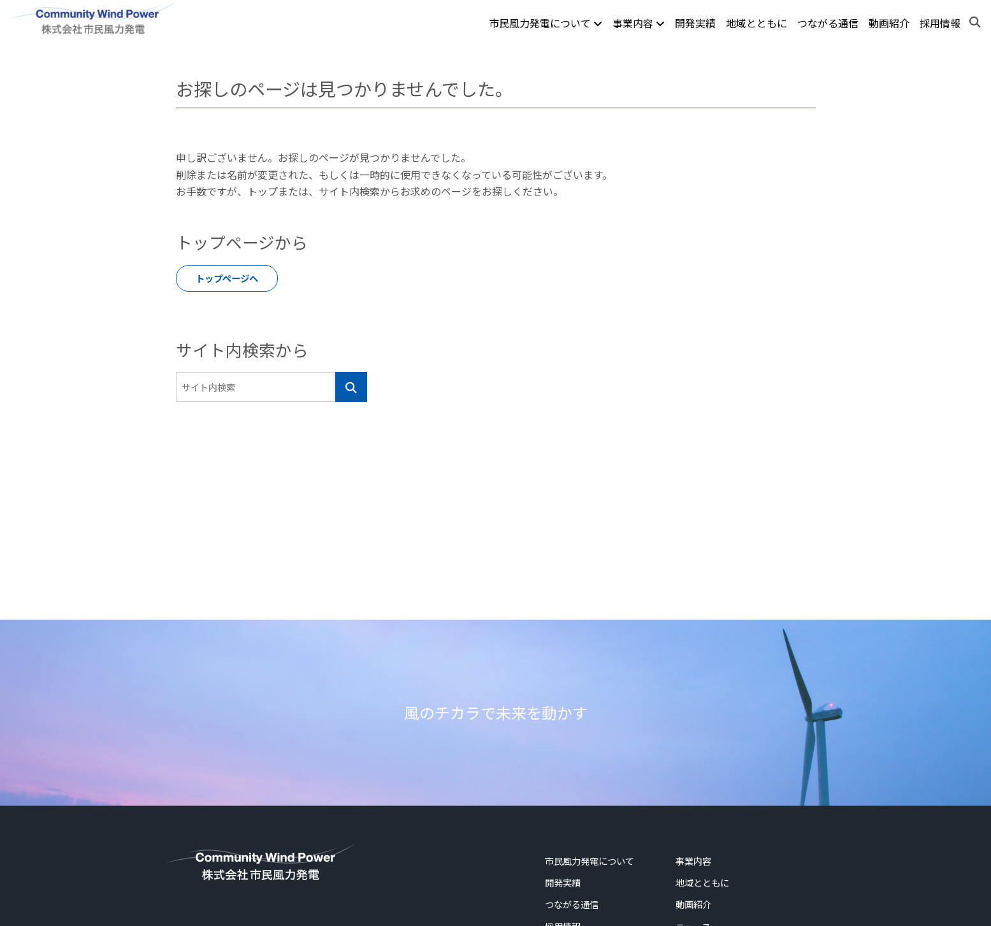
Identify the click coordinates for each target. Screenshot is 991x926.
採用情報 (940, 23)
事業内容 (638, 23)
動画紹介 (889, 23)
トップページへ (227, 278)
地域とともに (756, 23)
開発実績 (695, 23)
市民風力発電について (545, 23)
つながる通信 (827, 23)
